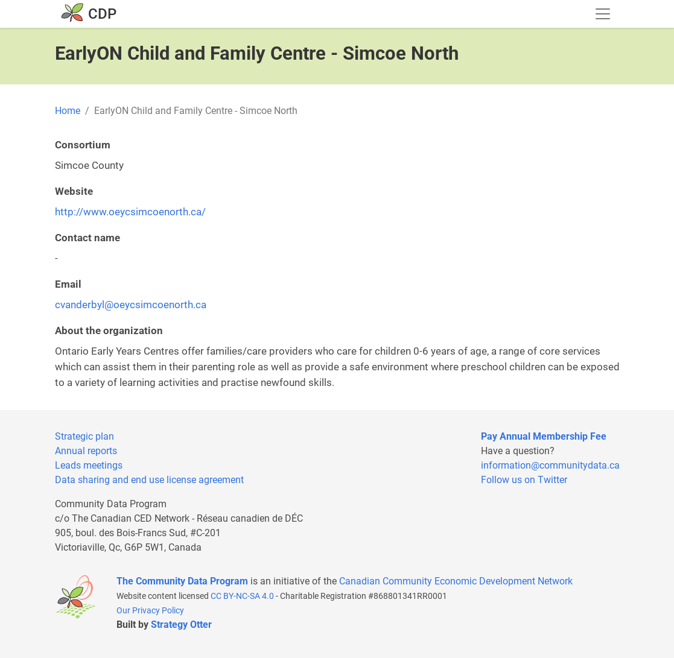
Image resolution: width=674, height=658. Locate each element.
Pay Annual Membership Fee (543, 436)
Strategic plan (84, 436)
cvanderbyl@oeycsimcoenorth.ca (130, 305)
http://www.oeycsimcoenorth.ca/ (130, 212)
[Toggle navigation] (603, 14)
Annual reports (86, 451)
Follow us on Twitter (524, 480)
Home (67, 110)
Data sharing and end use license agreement (149, 480)
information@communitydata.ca (550, 465)
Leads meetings (88, 465)
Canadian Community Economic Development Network (456, 581)
